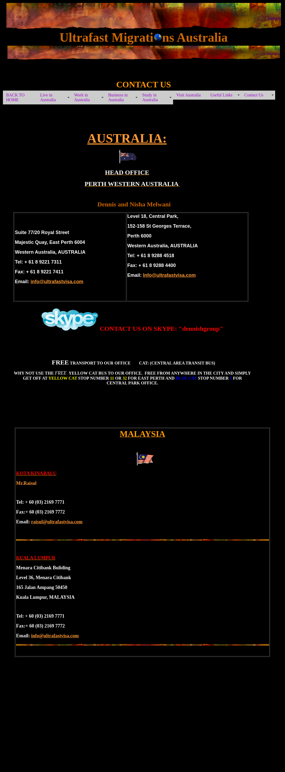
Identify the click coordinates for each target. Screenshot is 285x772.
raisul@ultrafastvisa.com (56, 521)
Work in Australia (82, 97)
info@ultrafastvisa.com (57, 281)
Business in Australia (118, 97)
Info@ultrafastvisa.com (169, 275)
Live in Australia (48, 97)
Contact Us (253, 95)
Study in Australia (150, 97)
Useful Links (221, 95)
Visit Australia (188, 95)
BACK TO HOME (15, 97)
